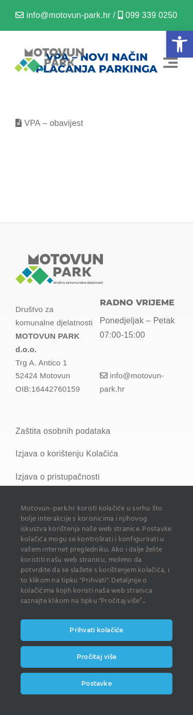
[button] (179, 44)
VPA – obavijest (53, 123)
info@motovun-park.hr (68, 15)
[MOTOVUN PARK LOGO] (48, 52)
